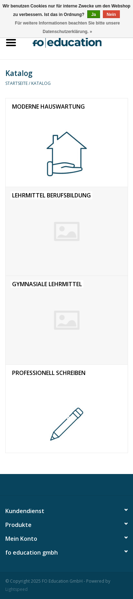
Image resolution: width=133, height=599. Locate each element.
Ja (93, 14)
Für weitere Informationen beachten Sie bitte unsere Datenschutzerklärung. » (67, 27)
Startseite (16, 83)
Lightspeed (16, 589)
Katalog (41, 83)
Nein (111, 14)
